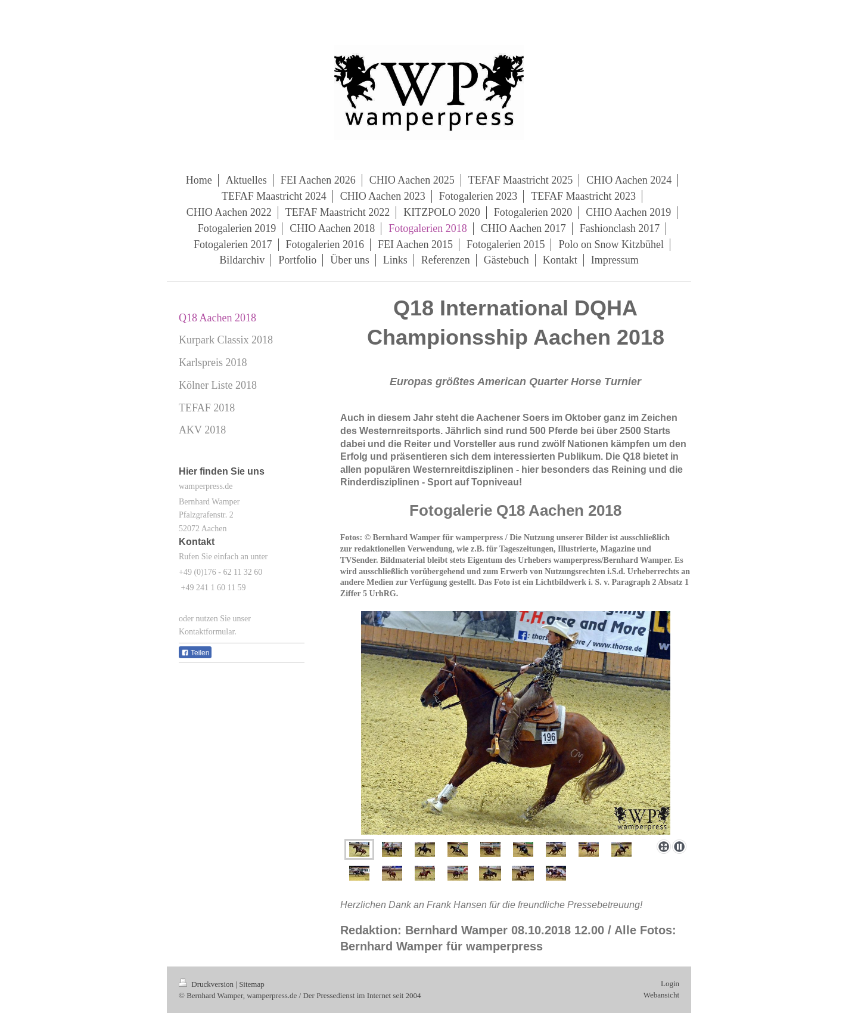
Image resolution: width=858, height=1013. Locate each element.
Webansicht (661, 994)
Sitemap (252, 984)
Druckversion (207, 984)
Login (670, 983)
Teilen (195, 653)
